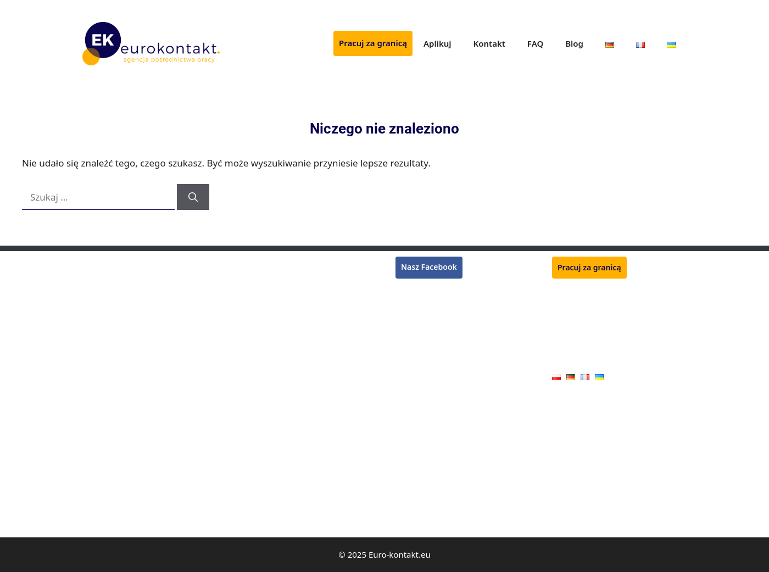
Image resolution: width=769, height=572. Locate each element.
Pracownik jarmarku (275, 485)
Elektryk (96, 517)
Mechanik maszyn (271, 406)
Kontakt (489, 43)
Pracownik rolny (268, 453)
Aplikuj (437, 43)
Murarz (95, 311)
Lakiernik (98, 358)
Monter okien (263, 437)
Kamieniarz (259, 517)
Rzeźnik (252, 263)
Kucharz (253, 326)
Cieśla (93, 437)
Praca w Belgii (420, 317)
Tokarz (251, 374)
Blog (574, 43)
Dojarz (251, 469)
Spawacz (97, 279)
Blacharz (97, 469)
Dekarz (95, 374)
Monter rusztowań (115, 263)
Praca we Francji (424, 303)
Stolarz (94, 453)
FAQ (535, 43)
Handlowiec (260, 501)
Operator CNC (107, 406)
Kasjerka (97, 342)
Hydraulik (99, 422)
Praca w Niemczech (430, 290)
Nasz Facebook (429, 267)
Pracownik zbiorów (116, 295)
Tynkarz (96, 326)
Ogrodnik (256, 295)
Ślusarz (252, 358)
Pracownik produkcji (275, 422)
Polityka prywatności (589, 342)
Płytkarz (253, 279)
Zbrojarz (254, 342)
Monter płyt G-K (111, 485)
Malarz (94, 501)
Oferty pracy (574, 359)
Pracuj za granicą (373, 42)
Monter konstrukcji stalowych (292, 311)
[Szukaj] (193, 197)
